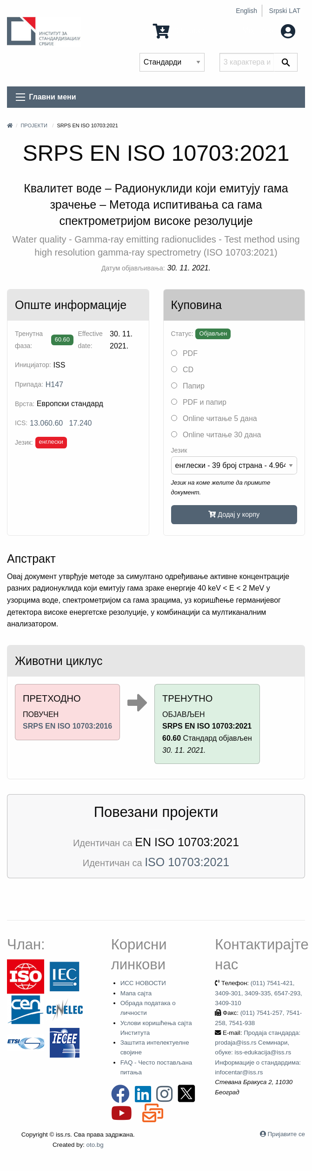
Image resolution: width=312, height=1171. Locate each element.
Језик (179, 450)
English (246, 10)
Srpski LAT (284, 10)
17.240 (80, 423)
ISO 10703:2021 (187, 861)
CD (182, 370)
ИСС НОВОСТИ (143, 983)
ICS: (21, 423)
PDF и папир (198, 402)
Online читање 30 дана (216, 435)
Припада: (29, 384)
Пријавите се (286, 1134)
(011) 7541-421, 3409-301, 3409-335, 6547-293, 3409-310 (258, 993)
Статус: (182, 333)
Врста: (24, 404)
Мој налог (268, 30)
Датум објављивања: (133, 268)
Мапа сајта (136, 993)
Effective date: (90, 339)
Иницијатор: (33, 364)
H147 (54, 384)
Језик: (24, 442)
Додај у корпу (233, 514)
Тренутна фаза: (29, 339)
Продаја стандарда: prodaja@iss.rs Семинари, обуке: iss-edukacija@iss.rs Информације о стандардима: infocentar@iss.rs (258, 1052)
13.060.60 (46, 423)
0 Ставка (179, 30)
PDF (184, 353)
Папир (188, 386)
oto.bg (95, 1144)
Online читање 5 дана (214, 418)
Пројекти (33, 125)
